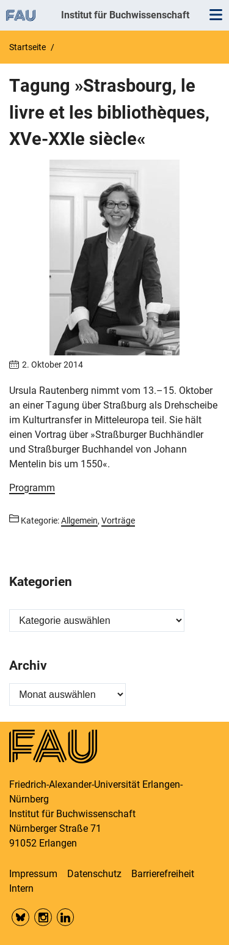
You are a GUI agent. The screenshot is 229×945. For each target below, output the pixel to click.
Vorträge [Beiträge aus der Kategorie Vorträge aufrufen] (118, 520)
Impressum (33, 874)
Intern (21, 888)
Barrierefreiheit (162, 874)
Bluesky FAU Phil (20, 917)
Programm (32, 488)
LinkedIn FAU (66, 917)
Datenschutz (94, 874)
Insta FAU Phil (43, 917)
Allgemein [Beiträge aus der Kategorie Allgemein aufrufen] (79, 520)
